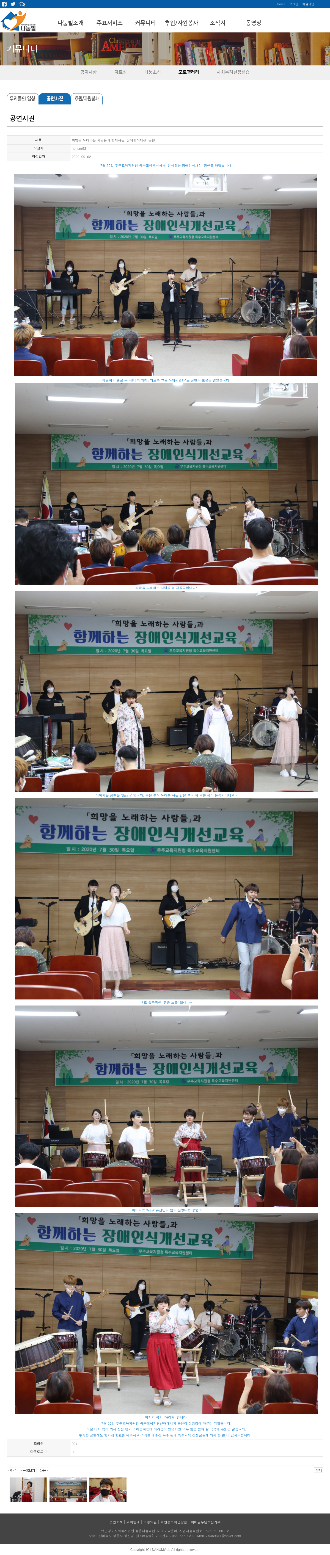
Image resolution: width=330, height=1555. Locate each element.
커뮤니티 (145, 23)
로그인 (293, 4)
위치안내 (133, 1522)
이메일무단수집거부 (206, 1522)
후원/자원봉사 (181, 23)
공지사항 (88, 72)
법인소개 (116, 1522)
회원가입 (308, 4)
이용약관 (150, 1522)
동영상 (254, 23)
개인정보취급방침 (174, 1522)
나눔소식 (152, 72)
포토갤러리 (188, 72)
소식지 (218, 23)
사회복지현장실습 (233, 72)
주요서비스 (110, 23)
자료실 (120, 72)
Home (281, 4)
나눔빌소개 (70, 23)
